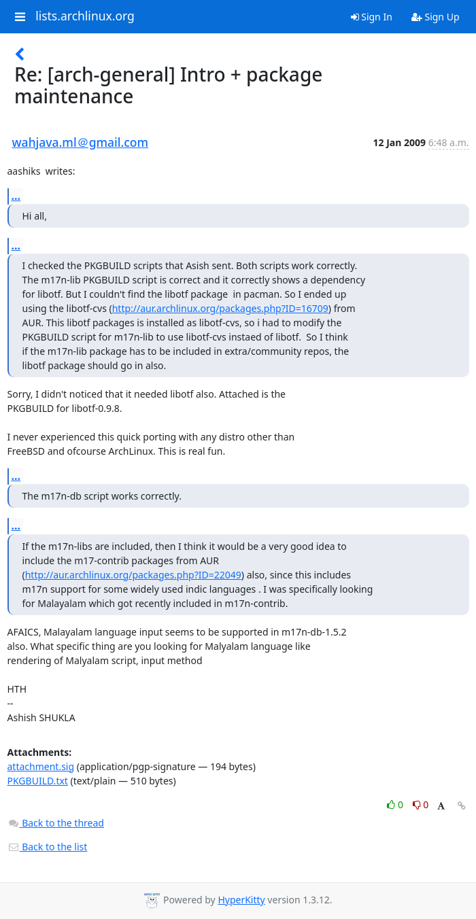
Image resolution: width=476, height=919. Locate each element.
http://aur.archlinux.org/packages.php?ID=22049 (133, 574)
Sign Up (435, 16)
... (16, 195)
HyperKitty (241, 899)
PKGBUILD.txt (37, 780)
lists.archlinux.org (85, 16)
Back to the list (47, 846)
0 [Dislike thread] (421, 804)
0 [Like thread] (396, 804)
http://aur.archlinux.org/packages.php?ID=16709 (220, 308)
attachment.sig (41, 766)
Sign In (371, 16)
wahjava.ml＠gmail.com (80, 142)
